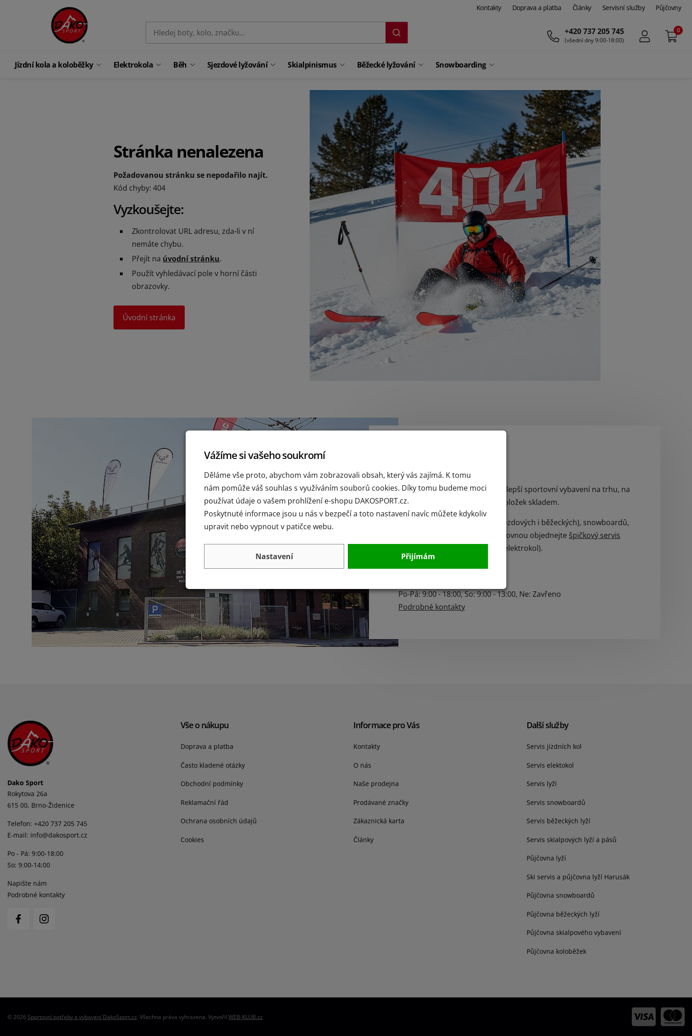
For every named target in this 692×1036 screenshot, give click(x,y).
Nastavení (274, 556)
